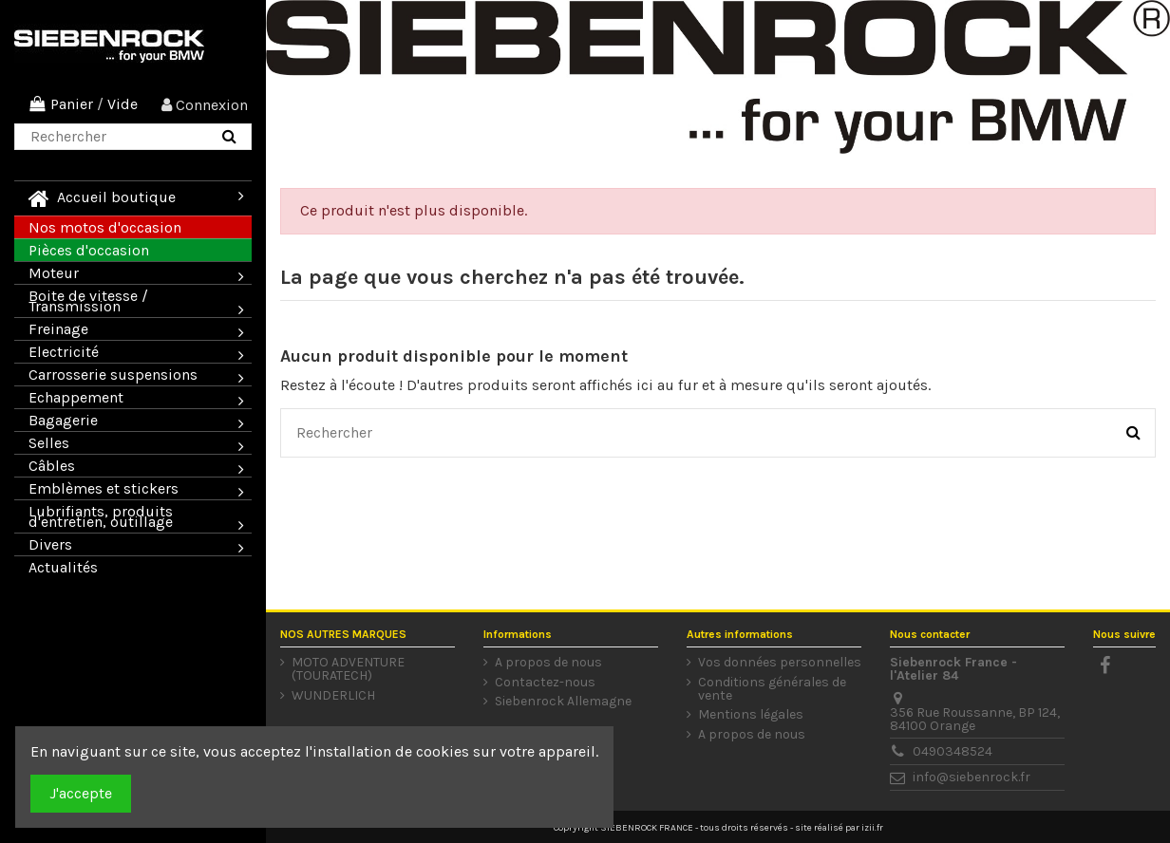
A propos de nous (548, 662)
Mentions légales (750, 714)
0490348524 (952, 751)
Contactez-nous (545, 682)
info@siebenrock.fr (971, 777)
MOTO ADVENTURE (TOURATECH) (348, 669)
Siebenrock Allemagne (563, 701)
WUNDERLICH (333, 695)
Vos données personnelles (779, 662)
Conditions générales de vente (772, 689)
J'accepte (80, 793)
